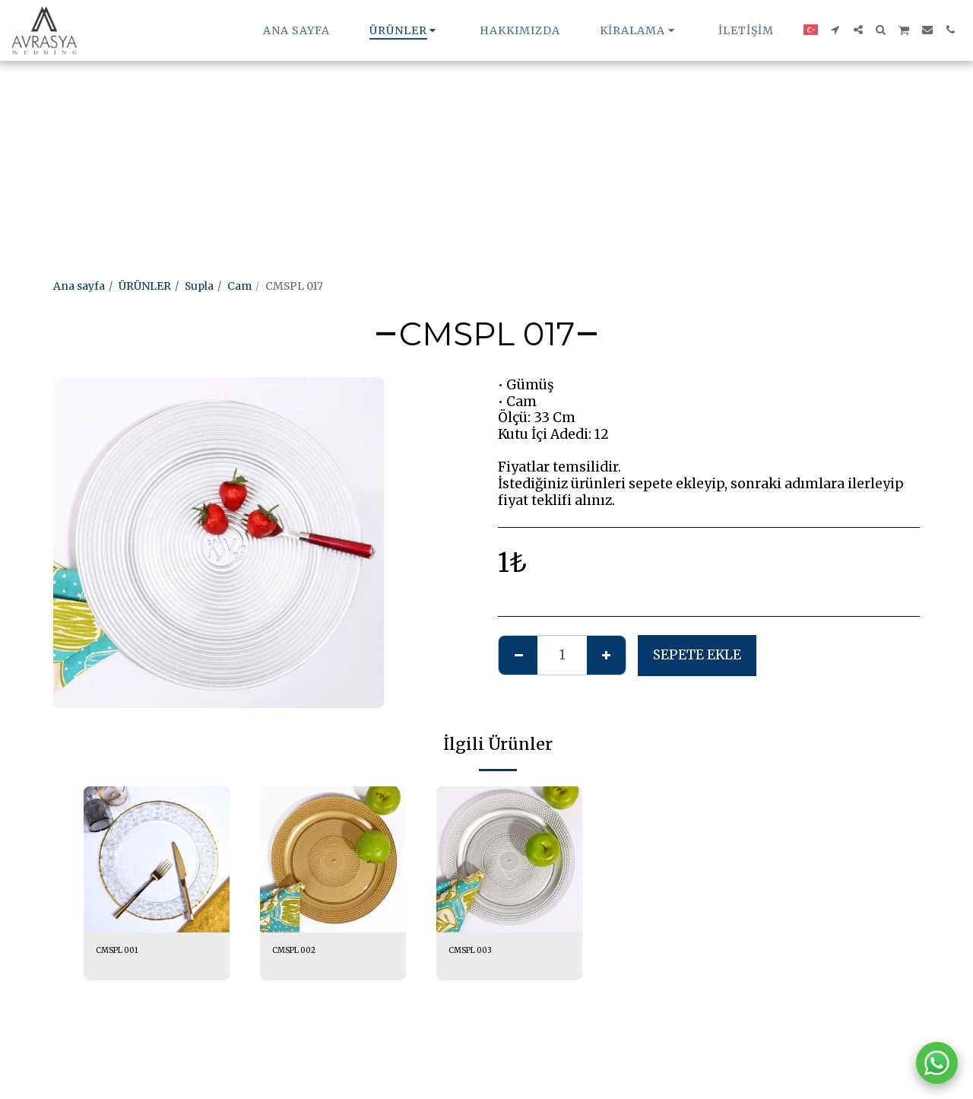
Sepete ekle (697, 654)
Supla (199, 286)
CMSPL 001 (125, 952)
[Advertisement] (456, 106)
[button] (639, 30)
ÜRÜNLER (145, 286)
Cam (239, 286)
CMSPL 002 (302, 952)
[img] (157, 859)
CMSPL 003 (478, 952)
